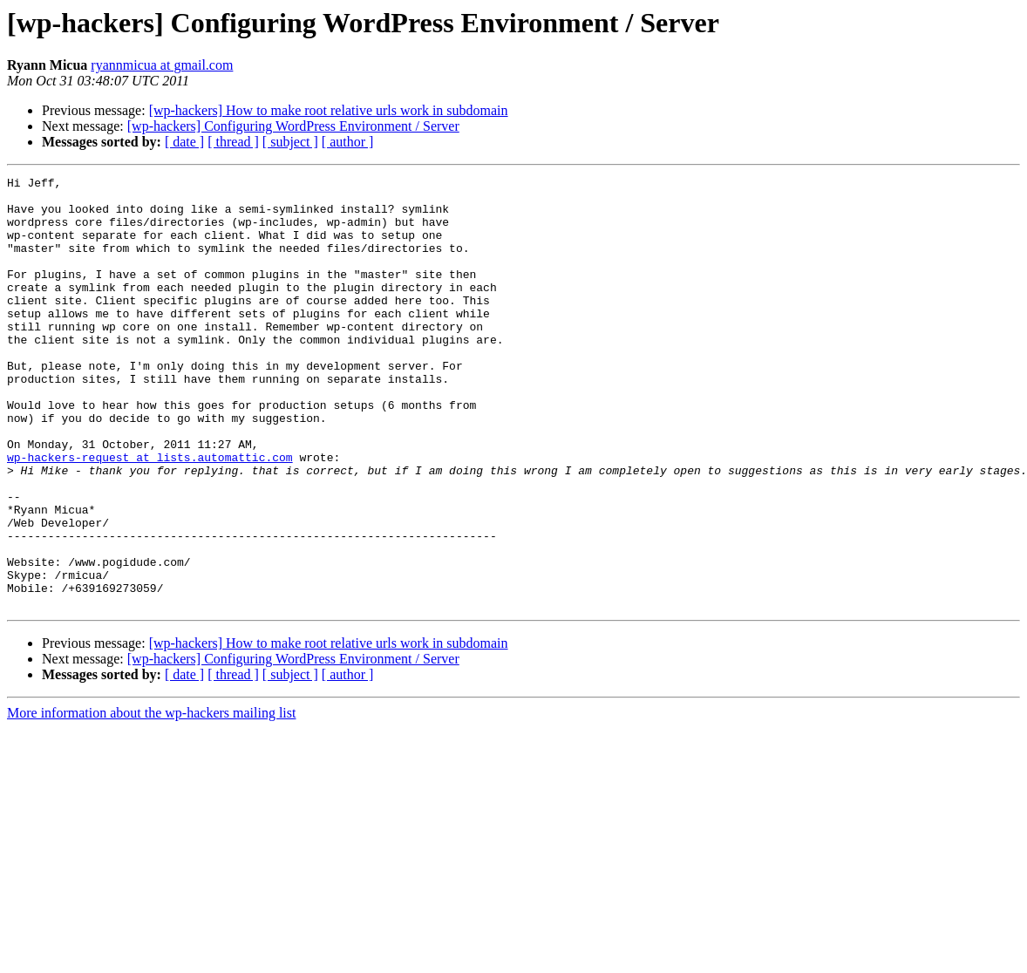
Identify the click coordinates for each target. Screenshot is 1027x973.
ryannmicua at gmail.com (162, 65)
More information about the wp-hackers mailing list (151, 799)
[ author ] (348, 141)
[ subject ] (290, 141)
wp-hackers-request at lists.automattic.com (150, 514)
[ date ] (184, 141)
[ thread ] (233, 141)
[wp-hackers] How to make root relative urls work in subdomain (328, 110)
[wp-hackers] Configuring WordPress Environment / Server (293, 126)
